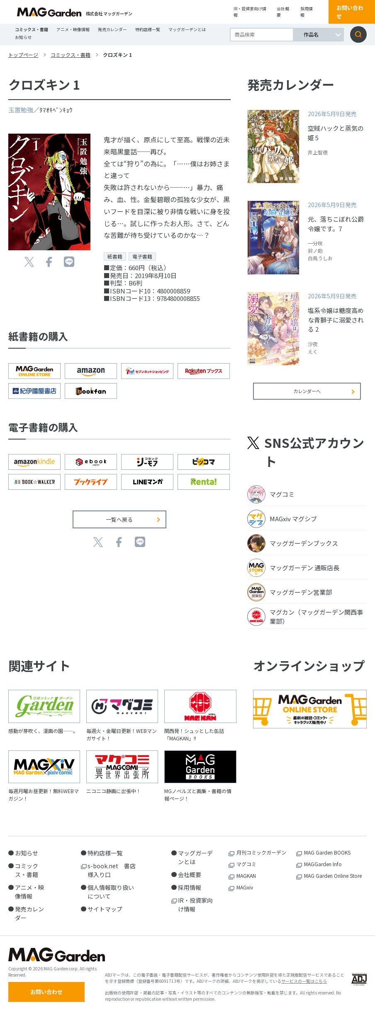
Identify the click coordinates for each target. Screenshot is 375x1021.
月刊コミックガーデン (261, 858)
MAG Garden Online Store (333, 881)
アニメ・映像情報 (73, 29)
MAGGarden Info (323, 870)
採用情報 (306, 11)
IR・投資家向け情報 (250, 11)
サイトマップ (105, 915)
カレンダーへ (307, 397)
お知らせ (23, 37)
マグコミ (246, 870)
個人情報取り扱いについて (111, 897)
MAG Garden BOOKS (327, 858)
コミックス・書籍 (31, 29)
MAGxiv (244, 893)
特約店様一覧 (147, 29)
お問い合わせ (349, 12)
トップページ (23, 54)
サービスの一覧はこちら (304, 990)
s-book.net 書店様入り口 (112, 876)
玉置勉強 (20, 109)
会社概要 (283, 11)
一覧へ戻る (119, 519)
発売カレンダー (112, 29)
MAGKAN (246, 881)
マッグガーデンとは (187, 29)
